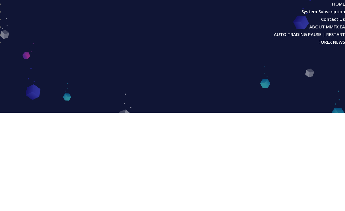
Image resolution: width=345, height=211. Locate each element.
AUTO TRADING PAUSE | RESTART (309, 34)
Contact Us (333, 19)
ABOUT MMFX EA (327, 27)
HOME (338, 4)
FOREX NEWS (331, 42)
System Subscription (323, 11)
